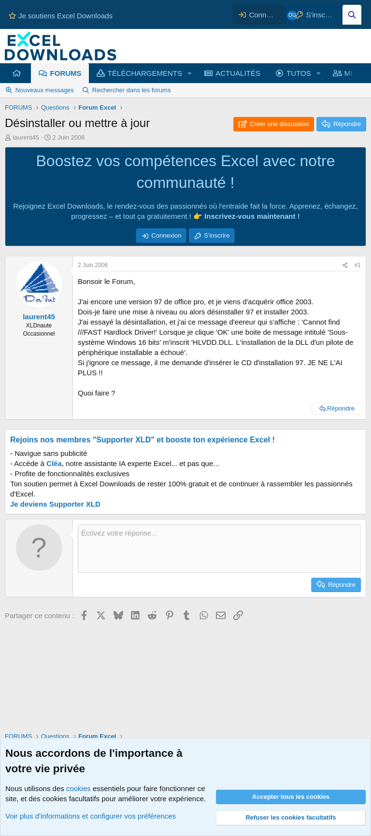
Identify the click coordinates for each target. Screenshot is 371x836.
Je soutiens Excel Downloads (61, 16)
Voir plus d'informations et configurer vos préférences (90, 816)
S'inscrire (216, 235)
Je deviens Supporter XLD (55, 504)
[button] (190, 73)
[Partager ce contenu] (345, 265)
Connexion (166, 235)
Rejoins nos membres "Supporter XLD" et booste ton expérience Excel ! (142, 440)
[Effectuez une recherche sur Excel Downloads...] (351, 15)
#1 (358, 265)
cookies (78, 788)
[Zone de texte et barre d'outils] (219, 548)
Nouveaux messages (44, 90)
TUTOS (298, 73)
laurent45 (26, 137)
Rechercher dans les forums (131, 90)
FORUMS (66, 73)
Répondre (341, 408)
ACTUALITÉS (237, 73)
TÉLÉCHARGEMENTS (145, 73)
